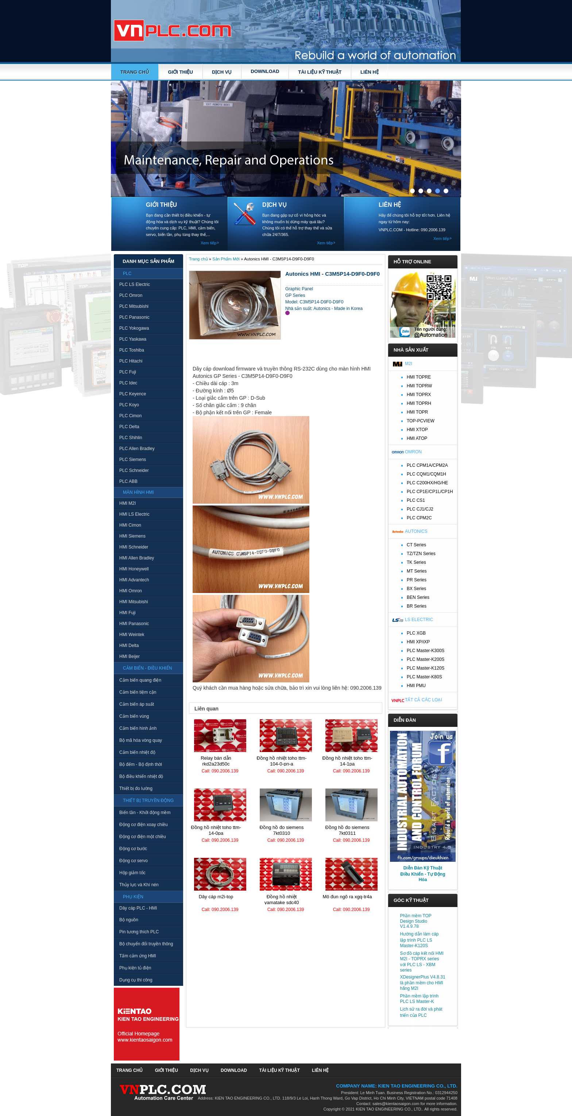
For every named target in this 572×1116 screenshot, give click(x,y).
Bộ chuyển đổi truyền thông (146, 943)
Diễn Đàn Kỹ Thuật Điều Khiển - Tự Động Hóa (423, 873)
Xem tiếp (208, 243)
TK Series (416, 562)
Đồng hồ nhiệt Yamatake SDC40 (281, 899)
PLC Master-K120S (425, 668)
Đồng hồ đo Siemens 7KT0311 (347, 830)
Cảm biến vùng (134, 716)
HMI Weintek (131, 634)
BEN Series (418, 597)
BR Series (416, 606)
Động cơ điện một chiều (142, 836)
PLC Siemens (132, 459)
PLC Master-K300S (425, 650)
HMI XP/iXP (418, 641)
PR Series (416, 579)
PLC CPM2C (419, 517)
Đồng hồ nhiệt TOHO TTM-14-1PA (347, 761)
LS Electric (419, 619)
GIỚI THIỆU (180, 72)
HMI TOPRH (419, 403)
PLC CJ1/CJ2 (420, 509)
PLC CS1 (416, 500)
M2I (408, 363)
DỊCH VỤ (222, 72)
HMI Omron (130, 590)
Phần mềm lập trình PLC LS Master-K (419, 998)
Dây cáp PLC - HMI (138, 908)
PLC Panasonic (134, 317)
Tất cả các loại (423, 699)
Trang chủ (134, 72)
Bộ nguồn (128, 919)
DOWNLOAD (265, 71)
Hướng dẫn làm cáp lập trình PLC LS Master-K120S (419, 939)
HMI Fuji (127, 612)
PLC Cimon (130, 415)
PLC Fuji (127, 372)
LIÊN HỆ (369, 72)
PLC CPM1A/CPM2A (427, 465)
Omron (413, 451)
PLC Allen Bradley (137, 448)
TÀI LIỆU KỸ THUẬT (319, 72)
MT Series (416, 571)
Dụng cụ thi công (135, 980)
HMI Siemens (132, 536)
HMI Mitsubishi (133, 601)
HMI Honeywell (134, 568)
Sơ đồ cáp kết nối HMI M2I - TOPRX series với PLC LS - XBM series (422, 962)
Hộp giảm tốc (132, 872)
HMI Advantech (134, 579)
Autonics (416, 531)
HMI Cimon (130, 525)
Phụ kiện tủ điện (135, 967)
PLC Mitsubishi (133, 306)
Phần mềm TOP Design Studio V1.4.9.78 (416, 921)
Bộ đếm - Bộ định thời (140, 764)
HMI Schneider (133, 547)
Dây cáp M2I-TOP (216, 896)
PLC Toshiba (131, 350)
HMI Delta (129, 645)
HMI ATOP (417, 438)
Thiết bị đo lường (135, 788)
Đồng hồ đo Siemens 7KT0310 (282, 830)
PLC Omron (130, 295)
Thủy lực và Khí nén (139, 884)
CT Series (416, 544)
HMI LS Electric (134, 514)
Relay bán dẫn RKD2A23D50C (216, 761)
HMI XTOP (417, 429)
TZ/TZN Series (421, 553)
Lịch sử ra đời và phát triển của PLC (421, 1012)
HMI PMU (416, 685)
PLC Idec (128, 382)
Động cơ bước (133, 848)
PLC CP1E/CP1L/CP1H (430, 491)
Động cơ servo (133, 860)
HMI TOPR (417, 412)
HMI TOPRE (419, 377)
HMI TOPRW (419, 385)
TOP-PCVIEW (420, 420)
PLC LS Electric (134, 284)
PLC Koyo (129, 404)
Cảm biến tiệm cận (137, 692)
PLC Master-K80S (424, 676)
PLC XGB (416, 633)
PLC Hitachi (130, 361)
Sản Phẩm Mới (226, 259)
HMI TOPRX (419, 394)
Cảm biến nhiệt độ (137, 752)
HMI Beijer (129, 656)
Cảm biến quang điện (140, 680)
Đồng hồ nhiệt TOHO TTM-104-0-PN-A (281, 761)
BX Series (416, 588)
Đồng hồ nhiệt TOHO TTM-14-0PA (216, 830)
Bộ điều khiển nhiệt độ (141, 776)
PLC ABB (128, 481)
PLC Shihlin (130, 437)
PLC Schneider (134, 470)
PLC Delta (129, 426)
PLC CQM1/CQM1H (426, 474)
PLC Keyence (132, 393)
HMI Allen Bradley (136, 558)
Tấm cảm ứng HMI (137, 955)
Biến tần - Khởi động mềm (144, 812)
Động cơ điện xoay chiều (143, 824)
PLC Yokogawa (134, 328)
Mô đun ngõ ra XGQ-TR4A (347, 896)
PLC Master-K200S (425, 659)
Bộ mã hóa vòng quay (140, 740)
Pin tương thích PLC (139, 931)
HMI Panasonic (134, 623)
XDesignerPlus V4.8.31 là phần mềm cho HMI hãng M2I (422, 982)
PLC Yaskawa (132, 339)
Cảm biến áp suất (136, 704)
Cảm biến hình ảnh (137, 728)
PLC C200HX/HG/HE (427, 482)
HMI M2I (127, 503)
